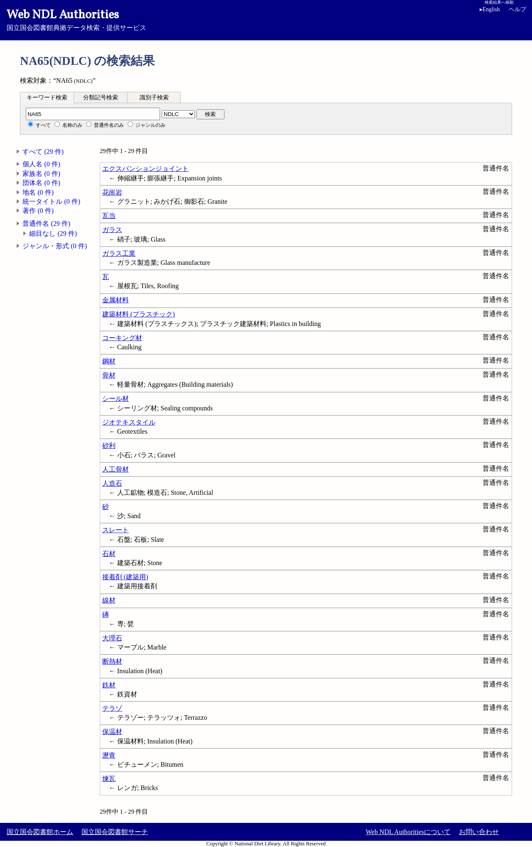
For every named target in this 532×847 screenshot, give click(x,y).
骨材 (109, 375)
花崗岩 (112, 192)
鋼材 (109, 361)
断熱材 (112, 661)
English (490, 9)
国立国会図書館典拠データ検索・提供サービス (266, 19)
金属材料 (115, 300)
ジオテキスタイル (128, 422)
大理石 (112, 638)
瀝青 (109, 755)
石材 (109, 553)
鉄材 (109, 685)
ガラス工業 (118, 253)
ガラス (112, 229)
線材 (109, 600)
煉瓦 (109, 778)
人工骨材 (115, 469)
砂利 (109, 445)
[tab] (47, 97)
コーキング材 (122, 337)
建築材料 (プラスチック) (138, 314)
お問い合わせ (479, 831)
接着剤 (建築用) (125, 576)
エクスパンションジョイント (145, 168)
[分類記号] (93, 114)
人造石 (112, 483)
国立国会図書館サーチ (114, 831)
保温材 (112, 731)
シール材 (115, 398)
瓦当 (109, 215)
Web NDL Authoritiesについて (408, 831)
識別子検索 (154, 97)
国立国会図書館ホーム (40, 831)
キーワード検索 (47, 97)
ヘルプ (517, 9)
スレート (115, 529)
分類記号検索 (100, 97)
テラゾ (112, 708)
